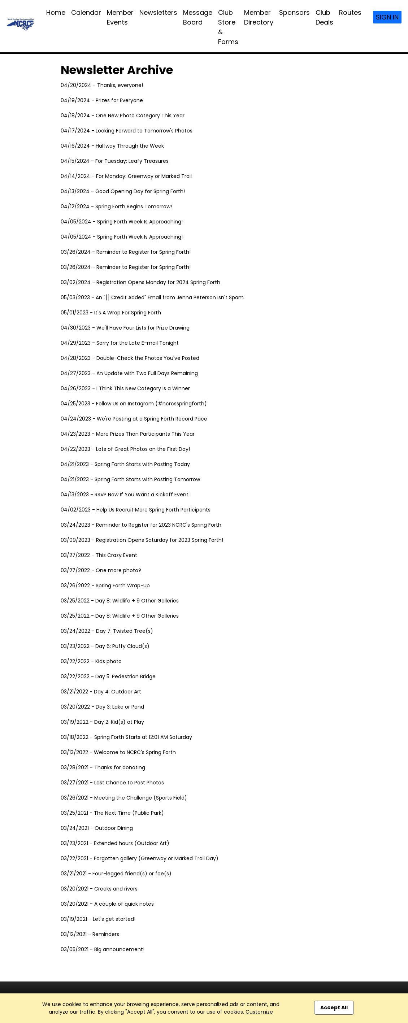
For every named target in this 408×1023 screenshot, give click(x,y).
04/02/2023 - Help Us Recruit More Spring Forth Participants (135, 509)
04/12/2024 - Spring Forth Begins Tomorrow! (116, 206)
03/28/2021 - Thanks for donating (103, 767)
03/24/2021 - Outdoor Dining (97, 828)
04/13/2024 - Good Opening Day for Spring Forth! (123, 191)
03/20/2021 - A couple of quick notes (107, 903)
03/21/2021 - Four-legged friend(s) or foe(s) (116, 873)
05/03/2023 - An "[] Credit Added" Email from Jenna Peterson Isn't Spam (152, 297)
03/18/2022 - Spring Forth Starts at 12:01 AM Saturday (126, 737)
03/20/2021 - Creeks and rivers (99, 888)
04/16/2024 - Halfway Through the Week (112, 145)
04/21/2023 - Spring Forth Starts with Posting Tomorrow (130, 479)
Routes (350, 12)
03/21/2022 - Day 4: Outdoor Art (101, 691)
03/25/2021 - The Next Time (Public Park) (112, 813)
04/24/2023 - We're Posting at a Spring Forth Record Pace (134, 418)
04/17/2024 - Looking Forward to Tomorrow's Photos (126, 130)
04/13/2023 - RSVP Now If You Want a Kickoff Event (124, 494)
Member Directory (258, 17)
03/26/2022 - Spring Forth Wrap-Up (105, 585)
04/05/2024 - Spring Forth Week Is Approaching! (122, 221)
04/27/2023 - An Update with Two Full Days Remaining (129, 373)
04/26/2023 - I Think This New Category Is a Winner (125, 388)
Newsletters (158, 12)
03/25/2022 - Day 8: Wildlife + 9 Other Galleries (120, 600)
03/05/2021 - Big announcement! (102, 949)
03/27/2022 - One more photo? (101, 570)
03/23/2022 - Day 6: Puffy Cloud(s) (105, 646)
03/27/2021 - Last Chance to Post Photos (112, 782)
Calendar (86, 12)
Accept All (334, 1007)
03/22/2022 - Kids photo (91, 661)
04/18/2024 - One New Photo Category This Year (123, 115)
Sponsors (294, 12)
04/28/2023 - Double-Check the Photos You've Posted (130, 358)
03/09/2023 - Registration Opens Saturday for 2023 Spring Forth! (142, 540)
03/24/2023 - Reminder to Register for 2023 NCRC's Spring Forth (141, 524)
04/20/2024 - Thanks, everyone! (102, 85)
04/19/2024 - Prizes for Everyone (102, 100)
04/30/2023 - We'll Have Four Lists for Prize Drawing (125, 327)
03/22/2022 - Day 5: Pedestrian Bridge (108, 676)
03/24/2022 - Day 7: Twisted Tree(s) (107, 631)
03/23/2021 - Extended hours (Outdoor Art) (115, 843)
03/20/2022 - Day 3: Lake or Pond (102, 706)
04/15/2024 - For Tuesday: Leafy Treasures (115, 161)
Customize (259, 1011)
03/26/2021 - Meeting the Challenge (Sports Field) (124, 797)
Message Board (197, 17)
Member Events (120, 17)
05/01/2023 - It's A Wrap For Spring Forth (111, 312)
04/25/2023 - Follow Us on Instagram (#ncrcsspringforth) (134, 403)
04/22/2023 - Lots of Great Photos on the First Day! (125, 449)
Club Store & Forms (228, 27)
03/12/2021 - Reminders (90, 934)
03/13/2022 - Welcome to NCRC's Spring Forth (118, 752)
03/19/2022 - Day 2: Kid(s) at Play (102, 722)
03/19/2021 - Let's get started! (98, 919)
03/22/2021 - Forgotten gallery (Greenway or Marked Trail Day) (139, 858)
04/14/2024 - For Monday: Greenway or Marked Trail (126, 176)
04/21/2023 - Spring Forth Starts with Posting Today (125, 464)
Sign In (387, 17)
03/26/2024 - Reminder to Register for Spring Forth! (126, 252)
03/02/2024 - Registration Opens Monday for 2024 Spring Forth (140, 282)
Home (55, 12)
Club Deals (324, 17)
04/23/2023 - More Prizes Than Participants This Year (128, 434)
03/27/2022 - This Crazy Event (99, 555)
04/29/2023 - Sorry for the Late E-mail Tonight (120, 343)
